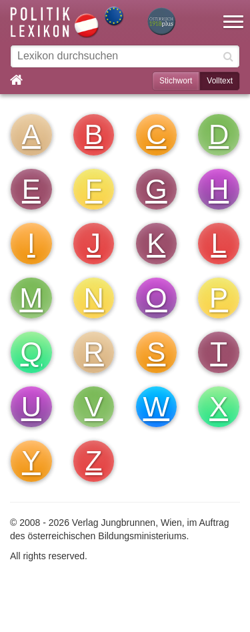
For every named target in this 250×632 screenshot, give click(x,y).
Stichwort (175, 80)
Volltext (220, 80)
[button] (233, 13)
